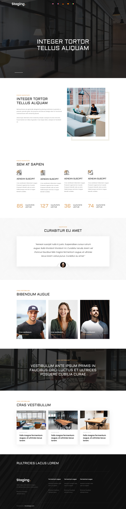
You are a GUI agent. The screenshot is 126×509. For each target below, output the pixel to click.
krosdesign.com (29, 506)
